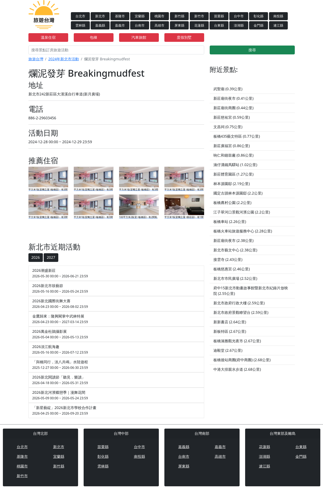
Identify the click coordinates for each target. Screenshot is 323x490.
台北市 (80, 16)
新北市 (100, 16)
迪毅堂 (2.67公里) (227, 350)
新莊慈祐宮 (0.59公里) (231, 117)
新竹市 (199, 16)
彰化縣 (258, 16)
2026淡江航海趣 (116, 349)
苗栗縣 (219, 16)
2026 (35, 257)
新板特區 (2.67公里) (229, 331)
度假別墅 (184, 37)
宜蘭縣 (140, 16)
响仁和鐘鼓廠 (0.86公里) (233, 155)
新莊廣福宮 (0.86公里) (231, 145)
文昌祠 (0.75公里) (227, 126)
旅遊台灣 (35, 58)
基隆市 (120, 16)
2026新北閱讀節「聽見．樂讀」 (116, 380)
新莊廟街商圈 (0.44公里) (233, 107)
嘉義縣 (100, 25)
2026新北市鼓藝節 (116, 288)
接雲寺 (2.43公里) (227, 259)
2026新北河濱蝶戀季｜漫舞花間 (116, 395)
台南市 (140, 25)
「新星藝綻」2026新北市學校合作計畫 (116, 410)
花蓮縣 (199, 25)
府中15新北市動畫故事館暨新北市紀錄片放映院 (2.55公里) (250, 290)
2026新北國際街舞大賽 (116, 303)
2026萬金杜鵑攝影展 (116, 334)
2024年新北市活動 (63, 58)
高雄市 (159, 25)
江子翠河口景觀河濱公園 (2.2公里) (241, 212)
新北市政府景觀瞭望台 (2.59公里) (240, 312)
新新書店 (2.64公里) (229, 321)
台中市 (239, 16)
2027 (51, 257)
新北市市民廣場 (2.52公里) (235, 278)
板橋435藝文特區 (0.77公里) (236, 136)
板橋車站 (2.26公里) (229, 221)
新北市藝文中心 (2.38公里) (235, 249)
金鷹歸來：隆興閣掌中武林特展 (116, 319)
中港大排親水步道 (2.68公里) (237, 369)
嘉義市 (120, 25)
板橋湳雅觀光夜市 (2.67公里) (237, 340)
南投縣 (278, 16)
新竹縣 (179, 16)
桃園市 (159, 16)
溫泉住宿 (48, 37)
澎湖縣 (239, 25)
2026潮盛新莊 (116, 273)
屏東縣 (179, 25)
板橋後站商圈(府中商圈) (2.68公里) (242, 359)
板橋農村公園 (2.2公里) (232, 202)
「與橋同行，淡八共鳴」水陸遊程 (116, 364)
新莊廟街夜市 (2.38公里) (233, 240)
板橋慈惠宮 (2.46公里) (231, 268)
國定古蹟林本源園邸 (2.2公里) (238, 193)
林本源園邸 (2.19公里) (231, 183)
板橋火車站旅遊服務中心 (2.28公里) (242, 231)
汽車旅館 (138, 37)
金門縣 (258, 25)
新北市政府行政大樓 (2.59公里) (239, 302)
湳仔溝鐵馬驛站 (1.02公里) (235, 164)
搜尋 (252, 49)
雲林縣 (80, 25)
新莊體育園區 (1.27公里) (233, 174)
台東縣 (219, 25)
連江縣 (278, 25)
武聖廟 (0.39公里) (227, 88)
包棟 (93, 37)
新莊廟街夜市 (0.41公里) (233, 98)
